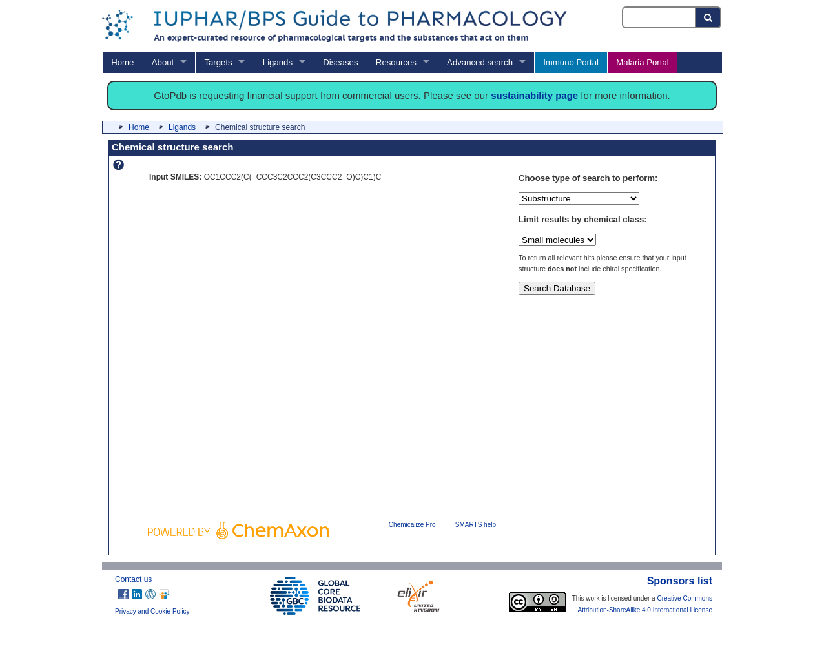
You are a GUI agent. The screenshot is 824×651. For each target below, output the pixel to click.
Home (122, 62)
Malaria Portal (642, 62)
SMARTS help (475, 524)
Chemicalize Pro (412, 524)
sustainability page (534, 95)
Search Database (557, 288)
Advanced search (480, 62)
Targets (218, 62)
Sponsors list (679, 580)
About (163, 62)
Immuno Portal (571, 62)
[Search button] (708, 17)
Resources (396, 62)
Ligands (278, 62)
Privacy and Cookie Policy (152, 611)
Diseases (340, 62)
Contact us (133, 579)
